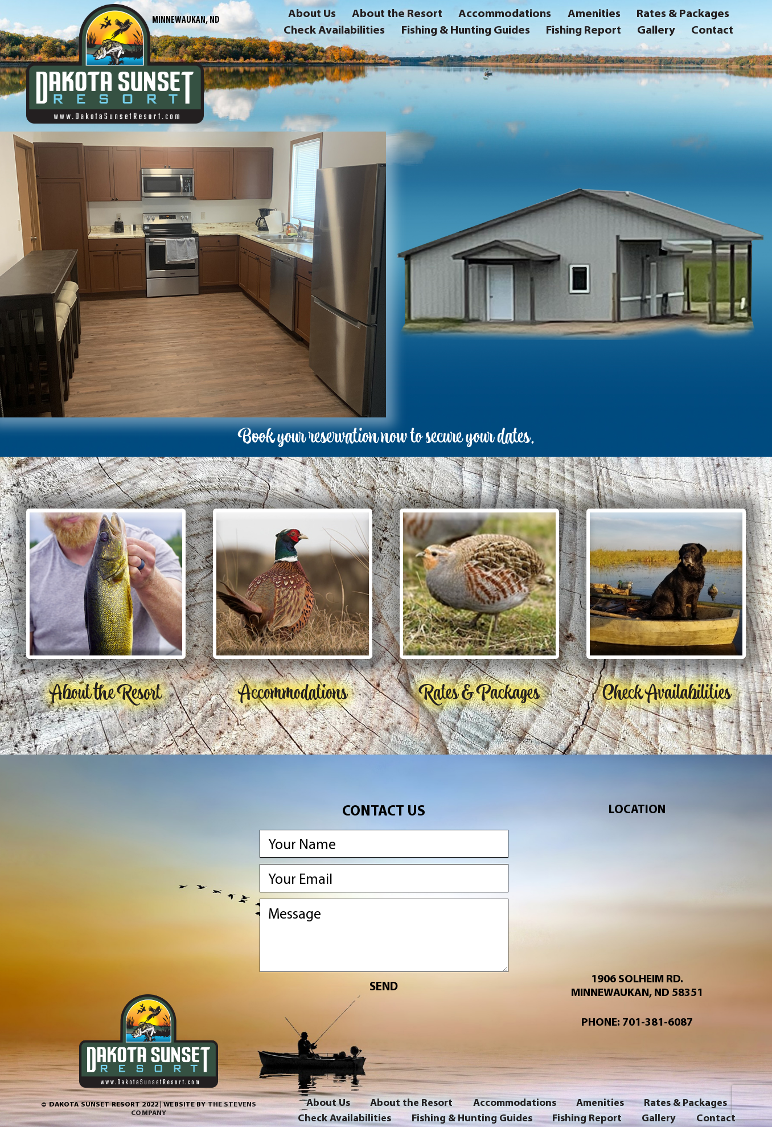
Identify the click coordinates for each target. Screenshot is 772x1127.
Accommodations (504, 14)
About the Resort (397, 14)
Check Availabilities (334, 31)
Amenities (594, 14)
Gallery (656, 31)
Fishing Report (583, 31)
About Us (312, 14)
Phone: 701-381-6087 (637, 1021)
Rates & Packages (683, 14)
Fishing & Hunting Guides (465, 31)
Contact (712, 31)
